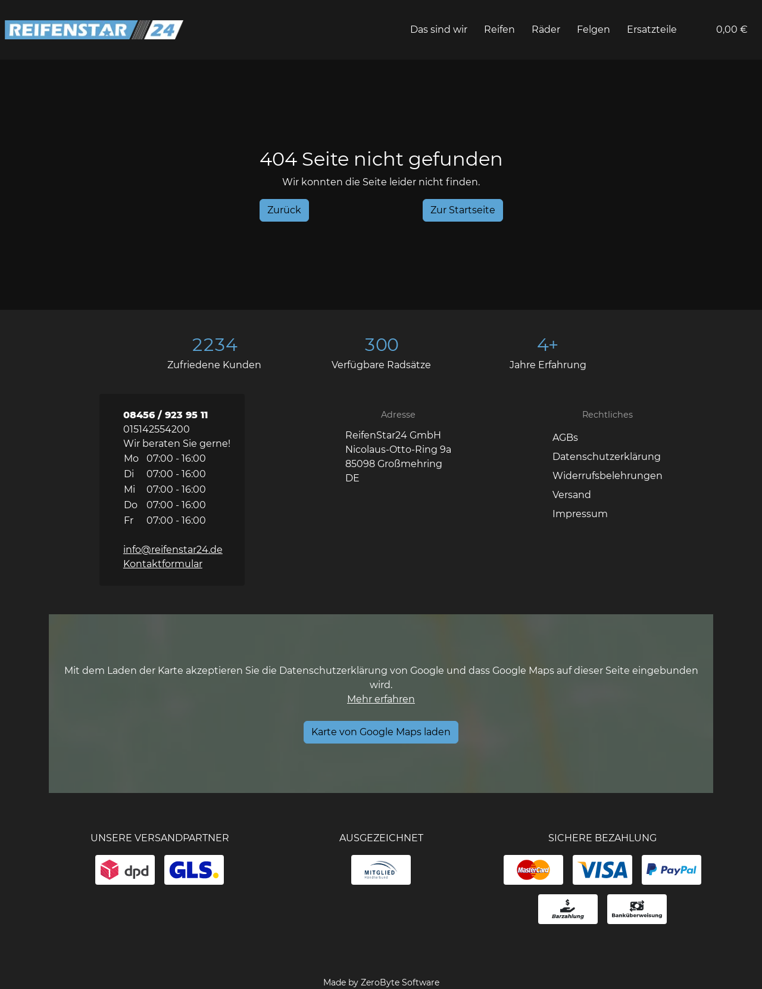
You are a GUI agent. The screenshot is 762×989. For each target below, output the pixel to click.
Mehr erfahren (381, 699)
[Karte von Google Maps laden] (381, 732)
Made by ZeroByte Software (381, 982)
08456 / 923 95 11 (165, 415)
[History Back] (284, 210)
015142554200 (156, 429)
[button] (694, 29)
